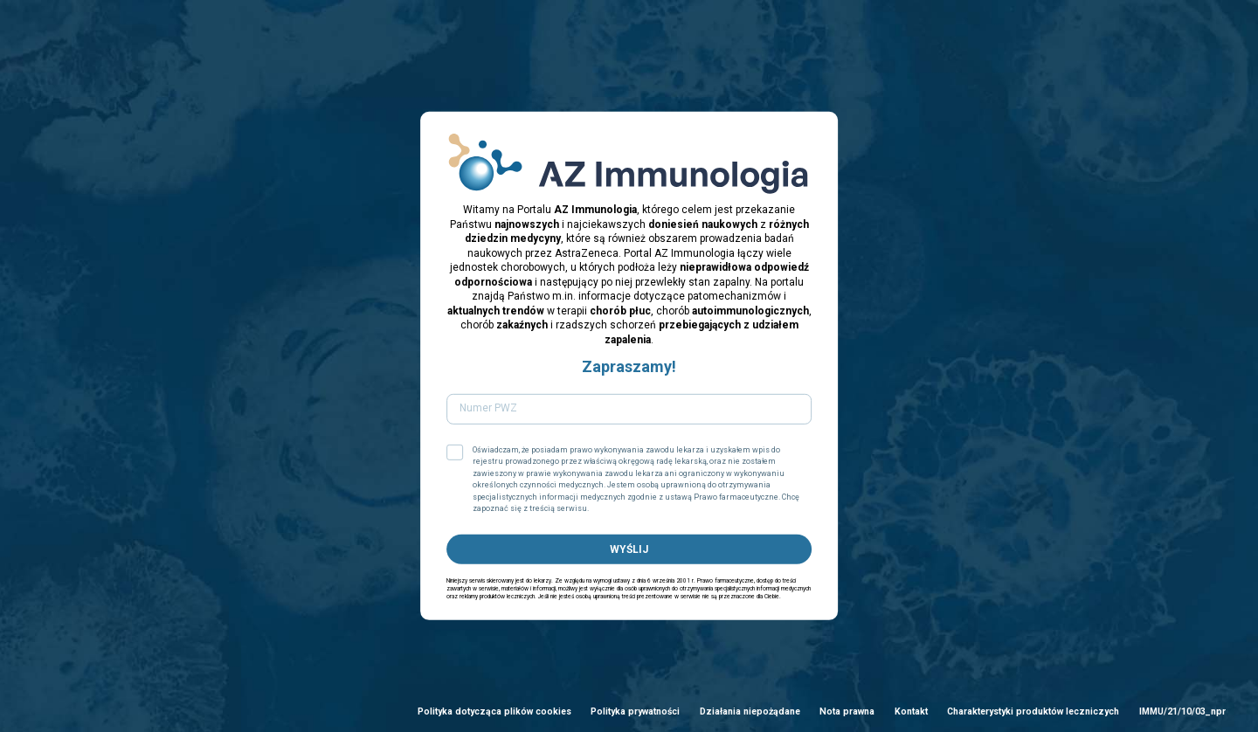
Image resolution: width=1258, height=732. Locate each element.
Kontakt (911, 711)
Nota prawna (846, 711)
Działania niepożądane (750, 711)
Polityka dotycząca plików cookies (494, 711)
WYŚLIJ (629, 548)
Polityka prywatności (635, 711)
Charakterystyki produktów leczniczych (1033, 711)
